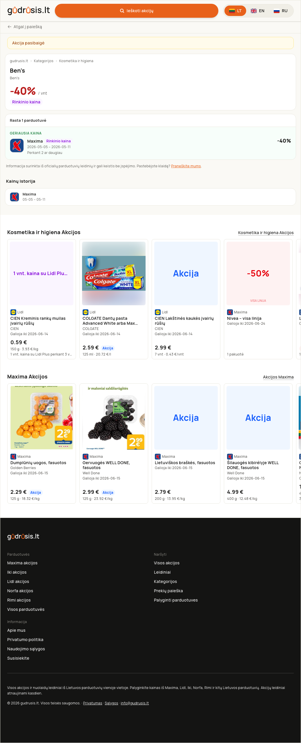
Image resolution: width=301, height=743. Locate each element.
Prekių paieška (168, 590)
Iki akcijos (17, 572)
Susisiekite (18, 658)
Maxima (35, 141)
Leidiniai (162, 572)
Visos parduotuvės (25, 609)
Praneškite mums (186, 166)
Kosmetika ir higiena (76, 60)
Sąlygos (111, 703)
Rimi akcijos (19, 600)
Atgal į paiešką (24, 26)
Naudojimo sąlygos (26, 649)
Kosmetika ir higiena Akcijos (266, 232)
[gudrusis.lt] (28, 10)
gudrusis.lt (19, 60)
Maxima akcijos (22, 563)
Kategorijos (43, 60)
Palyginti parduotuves (176, 600)
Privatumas (92, 703)
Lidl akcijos (18, 581)
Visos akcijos (166, 563)
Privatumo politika (25, 639)
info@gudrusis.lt (135, 703)
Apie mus (16, 630)
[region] (150, 299)
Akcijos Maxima (278, 377)
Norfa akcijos (20, 590)
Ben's (14, 77)
